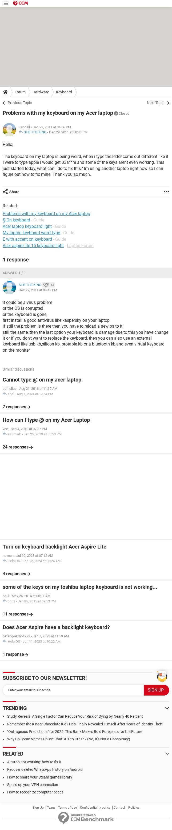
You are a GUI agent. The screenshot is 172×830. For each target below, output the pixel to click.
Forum (20, 92)
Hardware (41, 92)
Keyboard (64, 92)
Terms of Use (67, 807)
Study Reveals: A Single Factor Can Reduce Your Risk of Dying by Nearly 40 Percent (75, 716)
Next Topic (155, 103)
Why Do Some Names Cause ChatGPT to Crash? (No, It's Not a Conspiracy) (68, 739)
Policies (133, 807)
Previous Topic (20, 103)
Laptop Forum (80, 245)
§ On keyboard (16, 220)
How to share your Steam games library (39, 777)
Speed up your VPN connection (32, 785)
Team (51, 807)
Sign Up (38, 807)
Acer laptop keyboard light (27, 226)
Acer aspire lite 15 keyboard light (33, 245)
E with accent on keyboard (27, 239)
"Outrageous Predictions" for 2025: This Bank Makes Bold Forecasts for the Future (74, 731)
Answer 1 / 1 (14, 273)
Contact (119, 807)
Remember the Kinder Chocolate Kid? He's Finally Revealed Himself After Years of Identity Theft (85, 724)
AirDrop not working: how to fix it (34, 762)
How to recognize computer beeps (35, 792)
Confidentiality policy (95, 807)
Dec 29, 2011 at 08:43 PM (68, 132)
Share (14, 192)
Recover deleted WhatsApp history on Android (45, 769)
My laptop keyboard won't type (31, 232)
